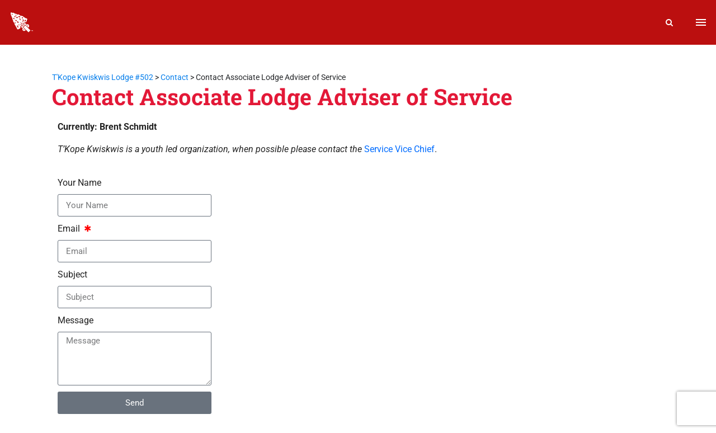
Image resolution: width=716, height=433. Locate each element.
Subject (72, 274)
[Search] (669, 22)
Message (75, 320)
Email (70, 228)
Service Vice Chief (399, 149)
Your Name (79, 182)
